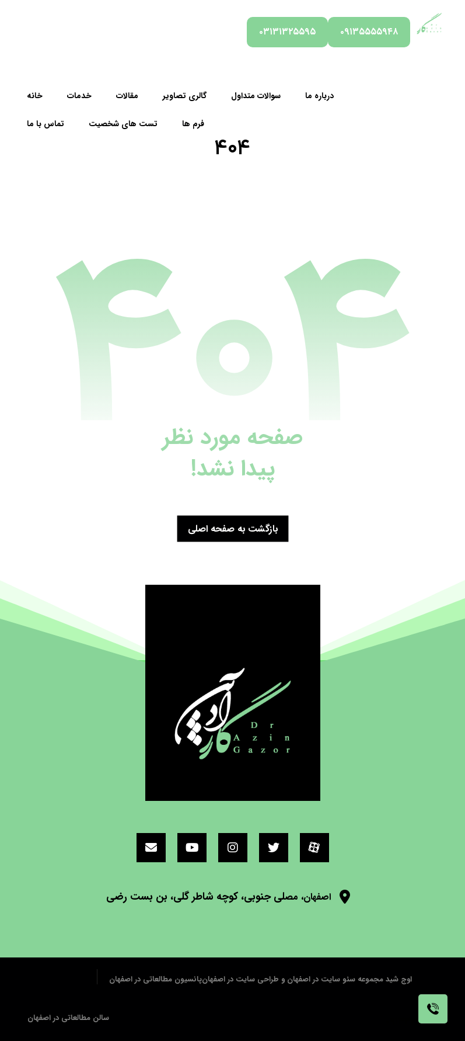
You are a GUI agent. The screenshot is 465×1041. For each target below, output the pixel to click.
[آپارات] (314, 847)
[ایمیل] (151, 847)
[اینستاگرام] (232, 847)
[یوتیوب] (192, 847)
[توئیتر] (273, 847)
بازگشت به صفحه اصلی (232, 528)
